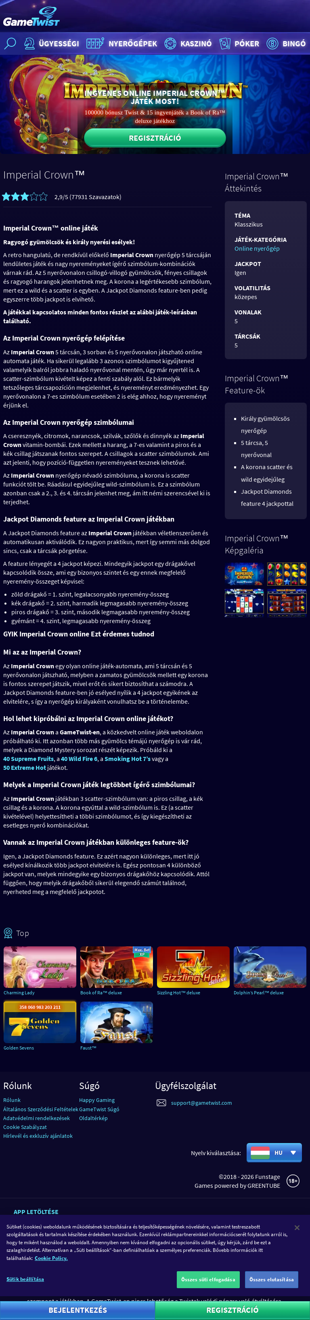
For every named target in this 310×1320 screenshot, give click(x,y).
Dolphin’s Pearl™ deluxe (259, 992)
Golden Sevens (19, 1048)
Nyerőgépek (120, 43)
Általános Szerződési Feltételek (40, 1109)
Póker (238, 43)
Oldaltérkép (93, 1118)
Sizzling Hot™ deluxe (178, 992)
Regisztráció (155, 138)
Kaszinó (187, 43)
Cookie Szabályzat (25, 1127)
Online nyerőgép (257, 248)
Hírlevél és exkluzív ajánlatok (38, 1135)
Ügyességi (50, 43)
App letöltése (36, 1212)
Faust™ (88, 1048)
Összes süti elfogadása (208, 1284)
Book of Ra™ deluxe (101, 992)
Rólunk (12, 1100)
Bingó (285, 43)
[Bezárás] (297, 1232)
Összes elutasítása (271, 1284)
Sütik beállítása (25, 1283)
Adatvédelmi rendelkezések (36, 1118)
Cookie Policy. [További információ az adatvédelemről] (51, 1262)
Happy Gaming (97, 1100)
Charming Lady (19, 992)
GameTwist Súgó (99, 1109)
